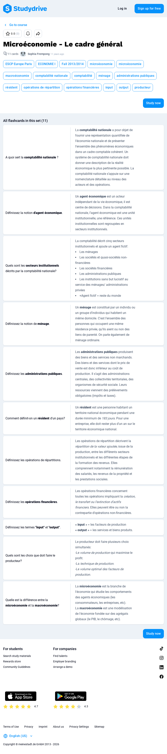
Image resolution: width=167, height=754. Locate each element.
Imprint (43, 726)
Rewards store (12, 661)
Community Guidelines (16, 666)
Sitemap (99, 726)
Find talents (60, 656)
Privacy (28, 726)
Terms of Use (11, 726)
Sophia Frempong (39, 53)
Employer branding (64, 661)
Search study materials (17, 656)
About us (58, 726)
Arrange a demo (62, 666)
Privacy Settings (79, 726)
